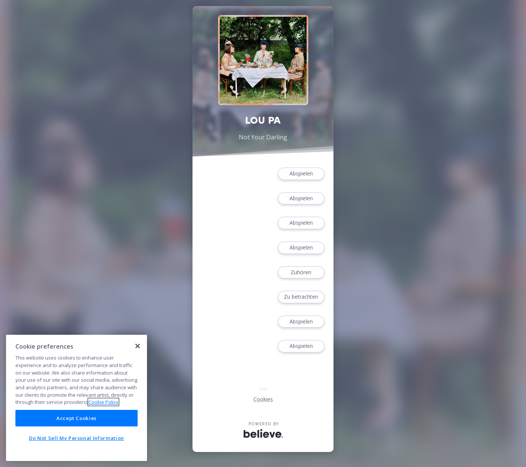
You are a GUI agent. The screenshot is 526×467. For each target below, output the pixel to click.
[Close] (137, 346)
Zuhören (301, 272)
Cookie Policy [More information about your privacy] (103, 402)
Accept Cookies (76, 418)
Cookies (263, 399)
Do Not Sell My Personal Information (76, 438)
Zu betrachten (301, 297)
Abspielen (301, 174)
